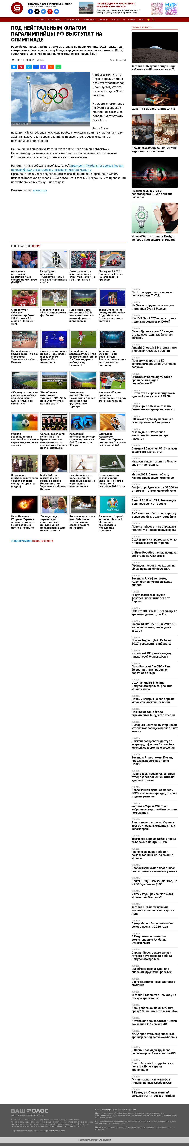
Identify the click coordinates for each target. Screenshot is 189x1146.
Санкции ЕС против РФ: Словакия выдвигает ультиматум (154, 450)
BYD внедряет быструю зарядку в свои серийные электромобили (154, 515)
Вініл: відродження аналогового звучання (153, 983)
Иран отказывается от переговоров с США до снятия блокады (152, 194)
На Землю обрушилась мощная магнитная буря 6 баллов (153, 307)
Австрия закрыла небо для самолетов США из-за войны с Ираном (152, 855)
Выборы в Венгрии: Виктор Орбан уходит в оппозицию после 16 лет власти (155, 728)
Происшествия (71, 19)
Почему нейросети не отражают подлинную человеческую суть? (154, 528)
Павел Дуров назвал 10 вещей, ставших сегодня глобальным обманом (153, 334)
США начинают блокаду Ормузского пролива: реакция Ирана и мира (152, 686)
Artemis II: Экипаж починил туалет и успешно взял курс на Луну (153, 910)
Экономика (54, 19)
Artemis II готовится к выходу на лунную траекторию (154, 996)
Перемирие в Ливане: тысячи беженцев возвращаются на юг (153, 407)
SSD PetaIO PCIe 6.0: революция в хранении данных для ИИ (154, 612)
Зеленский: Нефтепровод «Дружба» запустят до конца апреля (152, 582)
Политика (40, 19)
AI (124, 19)
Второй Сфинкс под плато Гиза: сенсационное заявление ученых (154, 869)
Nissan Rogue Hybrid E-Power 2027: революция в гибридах (152, 642)
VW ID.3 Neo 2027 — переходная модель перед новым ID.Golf (154, 320)
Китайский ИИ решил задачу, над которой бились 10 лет (152, 655)
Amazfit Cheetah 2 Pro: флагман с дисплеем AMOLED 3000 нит (154, 349)
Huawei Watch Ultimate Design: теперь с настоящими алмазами (154, 238)
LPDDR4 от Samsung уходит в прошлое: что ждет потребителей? (152, 380)
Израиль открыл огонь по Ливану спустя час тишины (154, 463)
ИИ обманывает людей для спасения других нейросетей (152, 970)
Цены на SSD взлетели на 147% (153, 109)
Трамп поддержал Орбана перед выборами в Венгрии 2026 (154, 840)
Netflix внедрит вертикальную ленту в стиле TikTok (152, 293)
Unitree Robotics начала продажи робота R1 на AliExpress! (154, 554)
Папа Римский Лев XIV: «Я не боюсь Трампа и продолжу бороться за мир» (151, 669)
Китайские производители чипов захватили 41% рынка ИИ (154, 1022)
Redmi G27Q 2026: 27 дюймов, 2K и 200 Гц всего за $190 (154, 882)
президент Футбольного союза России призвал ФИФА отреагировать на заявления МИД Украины (67, 168)
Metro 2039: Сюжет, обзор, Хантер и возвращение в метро (153, 476)
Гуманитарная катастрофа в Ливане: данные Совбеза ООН (152, 1081)
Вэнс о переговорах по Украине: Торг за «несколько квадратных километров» (153, 825)
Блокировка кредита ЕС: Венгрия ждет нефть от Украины (154, 149)
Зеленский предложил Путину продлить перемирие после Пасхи (152, 761)
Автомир (102, 19)
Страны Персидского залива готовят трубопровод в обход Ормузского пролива (152, 956)
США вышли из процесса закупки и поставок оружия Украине (154, 541)
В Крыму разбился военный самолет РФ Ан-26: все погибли (153, 1094)
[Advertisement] (68, 216)
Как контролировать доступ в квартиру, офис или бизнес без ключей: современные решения (153, 744)
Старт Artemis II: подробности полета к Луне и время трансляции (152, 1066)
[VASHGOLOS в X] (37, 11)
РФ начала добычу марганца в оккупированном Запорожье (152, 420)
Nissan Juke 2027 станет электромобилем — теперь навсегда (150, 435)
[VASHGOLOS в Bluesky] (56, 11)
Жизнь (131, 19)
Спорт (141, 19)
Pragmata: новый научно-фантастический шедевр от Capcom (151, 598)
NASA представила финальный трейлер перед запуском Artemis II (154, 1037)
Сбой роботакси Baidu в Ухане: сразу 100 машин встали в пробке (155, 1009)
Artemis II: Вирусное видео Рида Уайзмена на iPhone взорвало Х (154, 67)
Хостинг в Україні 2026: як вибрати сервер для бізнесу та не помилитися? (154, 809)
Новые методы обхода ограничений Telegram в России (153, 713)
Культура (115, 19)
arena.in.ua (40, 190)
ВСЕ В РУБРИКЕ (33, 540)
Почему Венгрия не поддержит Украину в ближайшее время (153, 700)
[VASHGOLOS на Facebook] (30, 11)
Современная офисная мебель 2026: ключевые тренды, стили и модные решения (154, 793)
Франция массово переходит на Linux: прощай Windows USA (153, 567)
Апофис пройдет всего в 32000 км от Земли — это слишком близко (155, 489)
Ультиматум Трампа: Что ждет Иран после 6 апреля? (152, 895)
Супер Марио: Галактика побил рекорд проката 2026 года (152, 925)
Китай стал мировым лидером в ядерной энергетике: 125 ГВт (153, 394)
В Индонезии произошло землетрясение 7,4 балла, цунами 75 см (149, 939)
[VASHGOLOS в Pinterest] (50, 11)
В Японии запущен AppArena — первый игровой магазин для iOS (154, 1051)
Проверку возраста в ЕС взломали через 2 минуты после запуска (154, 364)
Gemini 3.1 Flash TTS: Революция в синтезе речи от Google (154, 502)
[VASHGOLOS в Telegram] (43, 11)
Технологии (89, 19)
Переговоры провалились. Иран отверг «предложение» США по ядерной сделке (153, 777)
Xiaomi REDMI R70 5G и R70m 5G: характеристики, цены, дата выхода (154, 627)
